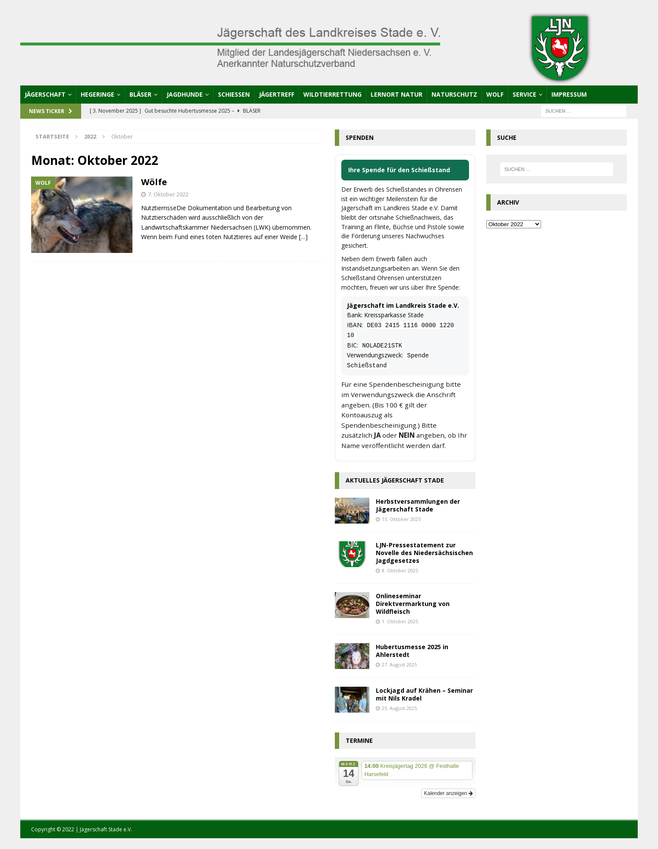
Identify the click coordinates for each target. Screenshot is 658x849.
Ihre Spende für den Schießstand (399, 170)
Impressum (569, 94)
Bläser (140, 94)
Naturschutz (454, 94)
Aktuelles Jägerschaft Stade (395, 480)
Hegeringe (97, 94)
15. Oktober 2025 (401, 519)
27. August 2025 (399, 664)
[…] (303, 237)
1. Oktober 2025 (400, 621)
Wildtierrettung (332, 94)
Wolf (495, 94)
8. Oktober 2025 (400, 570)
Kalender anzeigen (448, 793)
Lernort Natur (396, 94)
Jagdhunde (185, 94)
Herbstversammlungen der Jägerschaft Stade (418, 505)
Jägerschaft (45, 94)
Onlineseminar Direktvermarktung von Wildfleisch (413, 603)
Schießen (234, 94)
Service (524, 94)
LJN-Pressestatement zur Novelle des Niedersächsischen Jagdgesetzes (424, 553)
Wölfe (154, 182)
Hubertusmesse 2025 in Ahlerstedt (412, 651)
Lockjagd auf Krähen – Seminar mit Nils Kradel (424, 694)
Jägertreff (276, 94)
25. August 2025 (399, 708)
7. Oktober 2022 (168, 194)
